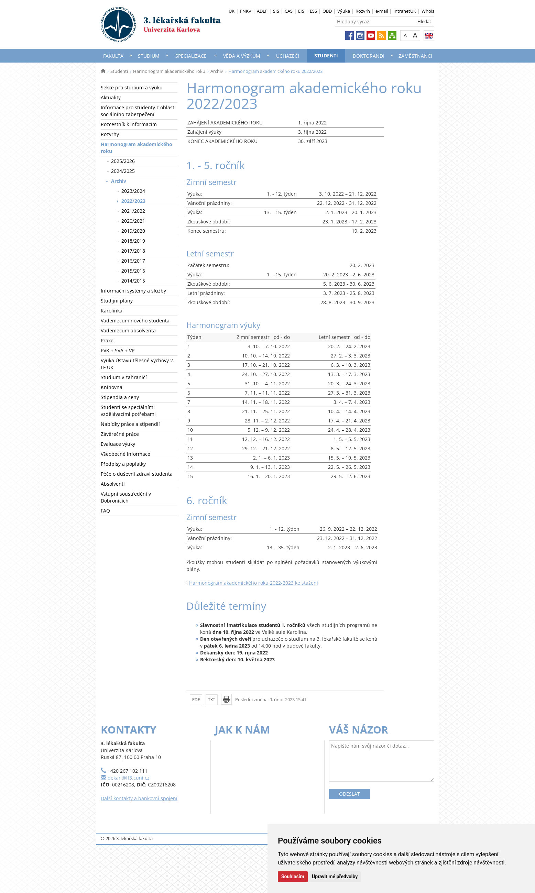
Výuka (343, 11)
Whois (428, 11)
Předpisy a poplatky (123, 464)
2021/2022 (133, 211)
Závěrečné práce (120, 434)
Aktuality (111, 97)
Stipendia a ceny (120, 397)
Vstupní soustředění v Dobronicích (126, 497)
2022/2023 (133, 201)
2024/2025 (123, 171)
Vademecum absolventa (128, 330)
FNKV (245, 11)
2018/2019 (133, 241)
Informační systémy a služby (133, 290)
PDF (196, 700)
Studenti (326, 55)
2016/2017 (133, 260)
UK (231, 11)
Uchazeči (287, 56)
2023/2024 (133, 191)
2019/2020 (133, 231)
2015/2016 (133, 270)
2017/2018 (133, 250)
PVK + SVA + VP (117, 350)
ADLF (262, 11)
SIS (276, 11)
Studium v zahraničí (124, 377)
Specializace (191, 56)
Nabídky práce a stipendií (130, 424)
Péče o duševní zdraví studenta (137, 474)
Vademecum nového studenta (135, 320)
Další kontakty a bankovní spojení (139, 798)
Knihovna (111, 387)
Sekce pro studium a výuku (132, 87)
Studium (149, 56)
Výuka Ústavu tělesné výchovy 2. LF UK (137, 364)
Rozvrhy (110, 134)
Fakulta (113, 56)
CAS (289, 11)
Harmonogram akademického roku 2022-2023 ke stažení (253, 583)
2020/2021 (133, 221)
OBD (327, 11)
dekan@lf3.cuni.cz (129, 777)
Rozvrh (363, 11)
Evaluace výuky (118, 444)
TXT (211, 700)
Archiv (216, 71)
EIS (301, 11)
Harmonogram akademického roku (169, 71)
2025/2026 (123, 161)
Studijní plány (117, 300)
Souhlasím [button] (292, 876)
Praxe (107, 340)
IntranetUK (404, 11)
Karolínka (111, 310)
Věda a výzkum (241, 56)
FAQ (105, 510)
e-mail (381, 11)
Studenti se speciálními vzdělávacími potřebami (128, 410)
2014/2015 (133, 280)
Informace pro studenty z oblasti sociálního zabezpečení (138, 111)
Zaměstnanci (415, 56)
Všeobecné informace (125, 454)
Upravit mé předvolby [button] (335, 876)
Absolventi (113, 484)
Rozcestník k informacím (129, 124)
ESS (313, 11)
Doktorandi (368, 56)
